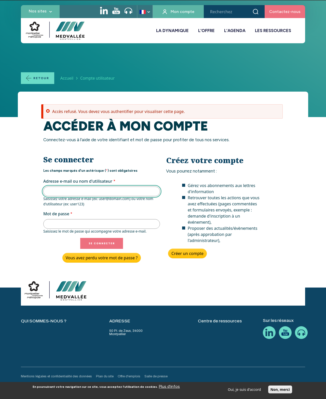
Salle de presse (156, 376)
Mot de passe (56, 214)
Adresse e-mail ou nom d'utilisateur (77, 181)
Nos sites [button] (38, 11)
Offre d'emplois (129, 376)
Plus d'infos (169, 388)
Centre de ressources (220, 321)
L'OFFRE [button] (206, 30)
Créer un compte (187, 253)
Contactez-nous (285, 11)
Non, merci (280, 391)
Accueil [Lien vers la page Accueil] (66, 78)
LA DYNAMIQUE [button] (172, 30)
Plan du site (105, 376)
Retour (41, 78)
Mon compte (182, 11)
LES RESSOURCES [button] (273, 30)
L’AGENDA (235, 30)
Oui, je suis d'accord (244, 391)
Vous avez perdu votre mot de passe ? (102, 258)
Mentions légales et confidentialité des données (56, 376)
